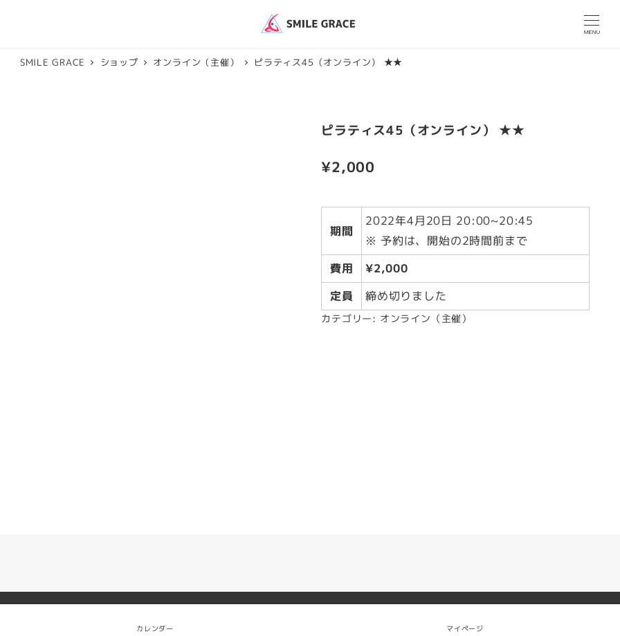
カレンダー (155, 628)
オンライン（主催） (426, 319)
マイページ (465, 619)
